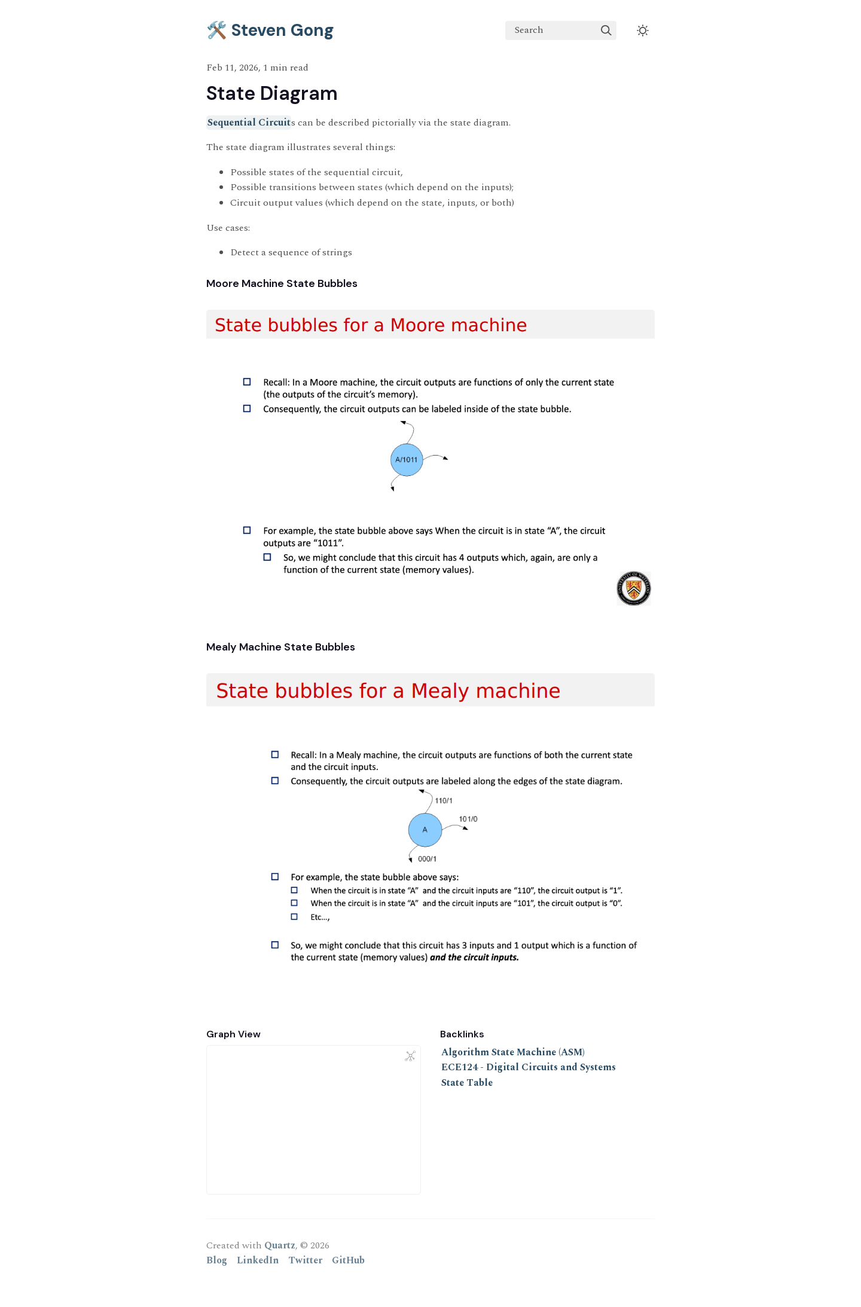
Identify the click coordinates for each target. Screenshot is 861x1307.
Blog (216, 1260)
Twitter (305, 1260)
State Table (467, 1083)
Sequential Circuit (249, 122)
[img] (606, 30)
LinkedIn (258, 1260)
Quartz (279, 1245)
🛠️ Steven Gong (270, 30)
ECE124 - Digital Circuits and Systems (528, 1067)
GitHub (348, 1260)
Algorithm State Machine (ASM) (513, 1052)
